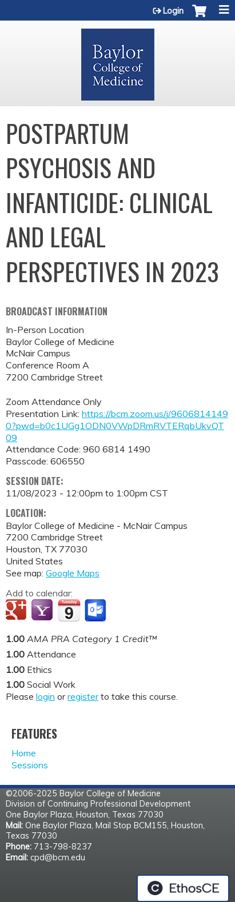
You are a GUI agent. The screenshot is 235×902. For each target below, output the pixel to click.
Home (23, 753)
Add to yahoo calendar (43, 610)
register (82, 696)
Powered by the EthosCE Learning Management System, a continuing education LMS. (183, 888)
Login (173, 11)
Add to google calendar (17, 610)
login (45, 696)
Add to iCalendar (69, 610)
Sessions (29, 765)
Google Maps (72, 573)
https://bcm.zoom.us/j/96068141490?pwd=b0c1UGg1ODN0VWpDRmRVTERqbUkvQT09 (117, 425)
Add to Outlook (96, 610)
